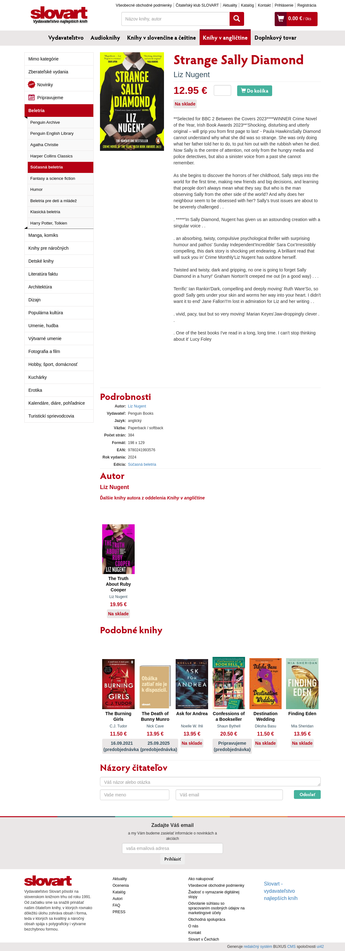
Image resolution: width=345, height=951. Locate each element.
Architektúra (40, 286)
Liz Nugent (191, 74)
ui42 (320, 946)
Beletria (36, 110)
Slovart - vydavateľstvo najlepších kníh (281, 891)
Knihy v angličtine (225, 37)
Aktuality (230, 5)
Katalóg (247, 5)
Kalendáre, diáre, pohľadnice (56, 403)
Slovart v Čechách (203, 939)
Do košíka (254, 90)
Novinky (45, 84)
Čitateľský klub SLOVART (197, 5)
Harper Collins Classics (51, 156)
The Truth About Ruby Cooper (118, 584)
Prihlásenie (284, 5)
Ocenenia (121, 885)
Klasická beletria (45, 211)
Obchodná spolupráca (206, 919)
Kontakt (264, 5)
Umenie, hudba (43, 325)
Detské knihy (41, 261)
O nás (193, 926)
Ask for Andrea (192, 713)
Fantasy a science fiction (52, 178)
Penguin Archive (45, 122)
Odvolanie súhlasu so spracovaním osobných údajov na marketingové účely (216, 908)
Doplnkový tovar (275, 37)
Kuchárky (37, 377)
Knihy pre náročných (48, 248)
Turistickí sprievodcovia (51, 416)
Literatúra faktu (43, 273)
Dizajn (34, 299)
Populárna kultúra (45, 312)
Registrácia (306, 5)
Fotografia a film (44, 351)
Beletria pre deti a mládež (53, 200)
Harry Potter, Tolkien (48, 223)
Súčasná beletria (46, 167)
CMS (291, 946)
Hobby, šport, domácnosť (53, 364)
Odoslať (307, 794)
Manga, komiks (43, 235)
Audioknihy (105, 37)
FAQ (116, 905)
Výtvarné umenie (44, 338)
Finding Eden (302, 713)
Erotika (35, 390)
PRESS (119, 912)
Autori (117, 899)
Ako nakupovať (201, 879)
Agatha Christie (44, 144)
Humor (36, 189)
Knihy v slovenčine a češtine (161, 37)
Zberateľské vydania (48, 71)
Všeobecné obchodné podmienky (144, 5)
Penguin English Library (51, 133)
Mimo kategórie (43, 58)
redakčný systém (258, 946)
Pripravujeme (50, 97)
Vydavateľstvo (66, 37)
